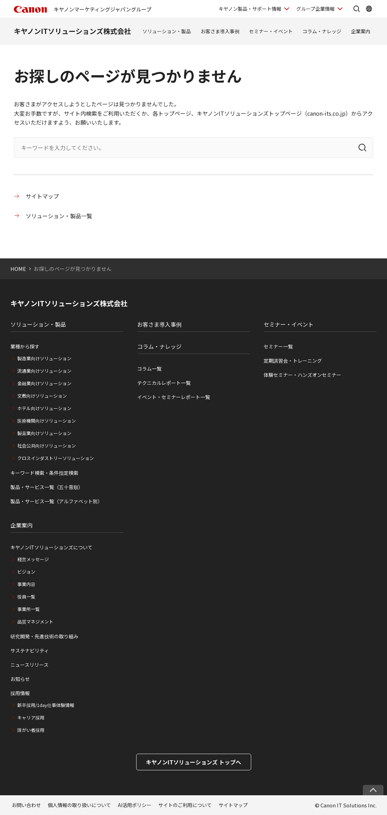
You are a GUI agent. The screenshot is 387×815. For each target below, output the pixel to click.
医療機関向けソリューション (46, 420)
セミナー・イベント (271, 31)
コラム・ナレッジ (321, 31)
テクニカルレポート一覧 (164, 382)
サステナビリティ (29, 650)
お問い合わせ (26, 804)
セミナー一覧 (278, 346)
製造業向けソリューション (44, 358)
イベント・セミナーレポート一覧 (173, 396)
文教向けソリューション (42, 395)
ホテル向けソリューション (44, 408)
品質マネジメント (35, 621)
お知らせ (20, 678)
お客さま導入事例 (220, 31)
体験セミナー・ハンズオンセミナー (302, 374)
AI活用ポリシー (134, 804)
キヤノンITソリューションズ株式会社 (72, 31)
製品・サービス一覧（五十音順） (46, 487)
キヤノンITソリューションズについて (51, 547)
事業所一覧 (28, 609)
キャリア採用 (30, 717)
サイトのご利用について (185, 804)
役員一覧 (26, 596)
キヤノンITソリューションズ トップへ (193, 762)
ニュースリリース (29, 664)
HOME (18, 268)
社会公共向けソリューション (46, 445)
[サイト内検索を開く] (356, 9)
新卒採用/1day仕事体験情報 (45, 705)
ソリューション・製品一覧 (59, 216)
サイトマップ (42, 196)
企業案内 (360, 31)
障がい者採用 (30, 730)
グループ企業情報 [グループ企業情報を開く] (315, 8)
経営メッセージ (33, 559)
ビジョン (26, 571)
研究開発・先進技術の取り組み (44, 636)
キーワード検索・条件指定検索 (44, 472)
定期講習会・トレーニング (293, 360)
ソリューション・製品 (166, 31)
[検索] (362, 147)
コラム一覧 (149, 368)
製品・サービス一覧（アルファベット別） (56, 501)
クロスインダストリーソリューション (55, 458)
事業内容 (26, 584)
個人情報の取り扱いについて (79, 804)
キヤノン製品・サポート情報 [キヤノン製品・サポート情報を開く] (250, 8)
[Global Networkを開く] (369, 9)
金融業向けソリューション (44, 383)
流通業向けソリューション (44, 370)
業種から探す (24, 346)
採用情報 (20, 693)
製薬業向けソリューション (44, 433)
